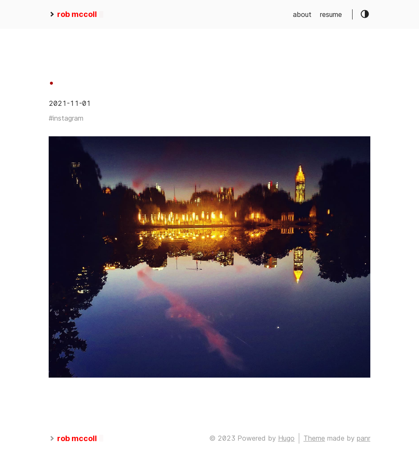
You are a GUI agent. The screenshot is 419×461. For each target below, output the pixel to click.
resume (331, 14)
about (302, 14)
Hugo (286, 438)
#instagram (66, 118)
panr (363, 438)
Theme (314, 438)
